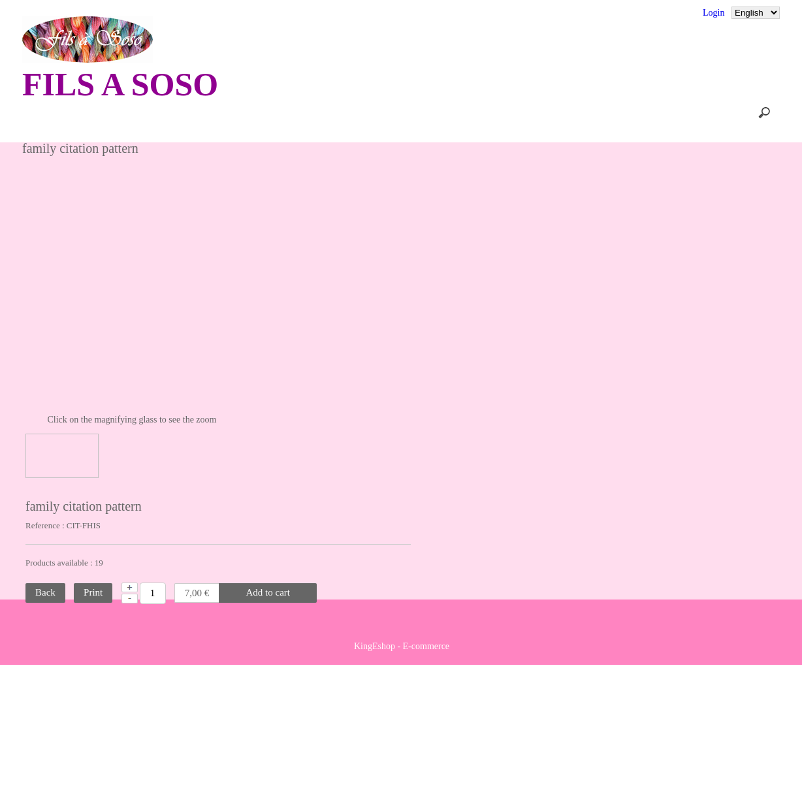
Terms (334, 13)
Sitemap (281, 13)
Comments (166, 13)
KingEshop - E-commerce (401, 781)
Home (157, 113)
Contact (226, 13)
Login (714, 13)
